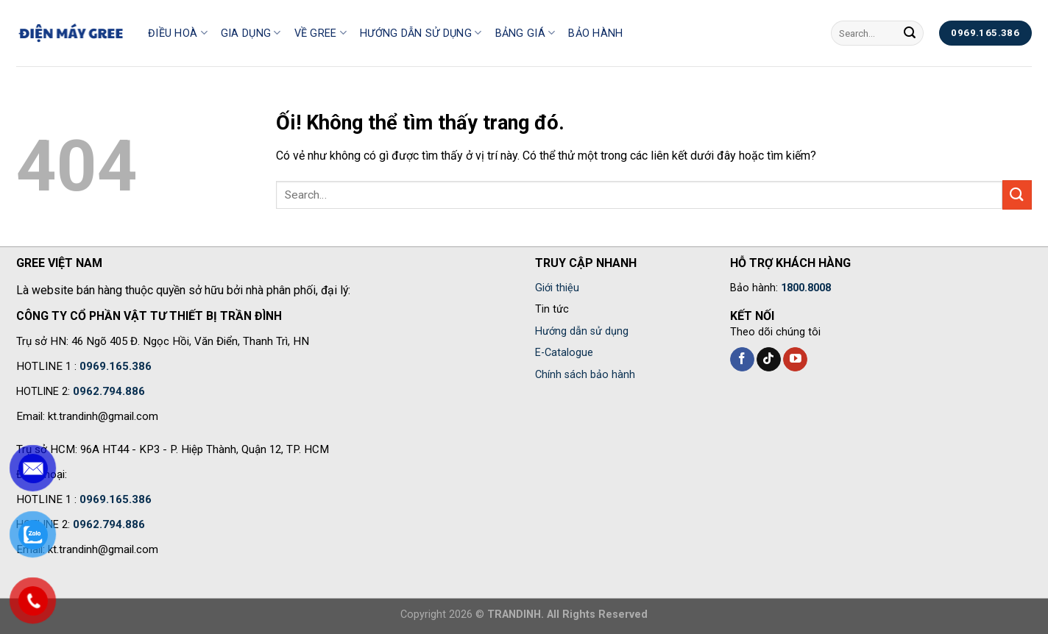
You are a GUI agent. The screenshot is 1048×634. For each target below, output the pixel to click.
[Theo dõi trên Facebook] (742, 359)
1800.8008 (806, 288)
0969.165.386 (115, 366)
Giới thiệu (557, 288)
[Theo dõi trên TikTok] (769, 359)
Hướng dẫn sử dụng (420, 33)
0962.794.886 (109, 391)
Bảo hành (595, 33)
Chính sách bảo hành (585, 374)
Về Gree (320, 33)
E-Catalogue (564, 352)
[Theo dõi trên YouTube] (795, 359)
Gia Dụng (251, 33)
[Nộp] (909, 33)
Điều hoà (178, 33)
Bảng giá (525, 33)
